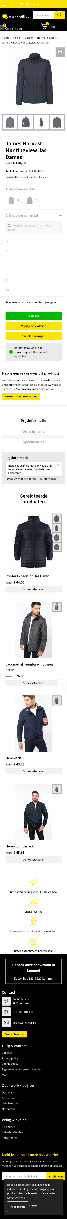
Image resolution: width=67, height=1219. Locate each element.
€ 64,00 (15, 582)
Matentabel (9, 1109)
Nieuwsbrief (9, 1098)
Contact (7, 1052)
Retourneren (10, 1138)
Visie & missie (10, 1103)
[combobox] (43, 15)
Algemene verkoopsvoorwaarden (22, 1069)
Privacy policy (10, 1058)
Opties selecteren (33, 589)
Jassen (29, 37)
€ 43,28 (15, 764)
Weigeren (33, 1205)
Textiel (17, 37)
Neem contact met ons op (21, 396)
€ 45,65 (15, 852)
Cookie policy (10, 1063)
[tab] (33, 420)
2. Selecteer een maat (22, 215)
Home (5, 37)
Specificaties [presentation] (33, 441)
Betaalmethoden (12, 1132)
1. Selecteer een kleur (22, 189)
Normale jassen (46, 37)
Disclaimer (8, 1127)
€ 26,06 (15, 676)
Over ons (7, 1092)
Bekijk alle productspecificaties (26, 177)
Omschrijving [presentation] (33, 431)
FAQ (4, 1074)
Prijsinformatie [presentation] (33, 420)
